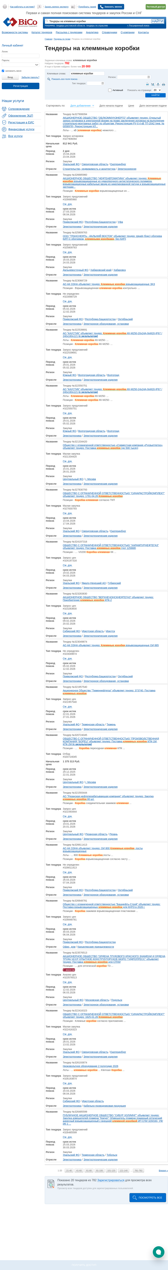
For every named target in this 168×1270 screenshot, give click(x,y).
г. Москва (90, 479)
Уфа (120, 222)
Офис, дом (69, 946)
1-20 (60, 1170)
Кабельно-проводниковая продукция (105, 1105)
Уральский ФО (71, 164)
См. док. (67, 204)
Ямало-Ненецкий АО (94, 583)
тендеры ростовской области (70, 25)
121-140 (124, 1170)
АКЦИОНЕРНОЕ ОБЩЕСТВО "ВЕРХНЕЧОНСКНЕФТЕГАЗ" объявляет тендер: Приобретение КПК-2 (108, 598)
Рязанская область (96, 834)
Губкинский (114, 583)
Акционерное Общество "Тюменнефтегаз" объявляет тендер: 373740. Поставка (109, 692)
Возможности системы (15, 32)
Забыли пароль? (30, 77)
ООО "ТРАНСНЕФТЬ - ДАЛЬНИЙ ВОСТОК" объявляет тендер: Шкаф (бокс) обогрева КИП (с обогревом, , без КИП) (112, 237)
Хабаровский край (100, 270)
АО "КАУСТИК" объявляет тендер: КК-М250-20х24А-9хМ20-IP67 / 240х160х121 (112, 335)
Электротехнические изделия (101, 226)
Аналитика (92, 32)
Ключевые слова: (56, 73)
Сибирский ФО (71, 631)
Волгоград (113, 375)
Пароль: (6, 60)
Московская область (97, 1000)
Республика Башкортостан (100, 222)
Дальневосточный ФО (75, 270)
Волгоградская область (91, 375)
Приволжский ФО (73, 222)
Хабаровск (119, 270)
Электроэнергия (127, 168)
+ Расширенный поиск (138, 25)
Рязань (113, 834)
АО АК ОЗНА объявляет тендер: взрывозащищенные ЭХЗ (109, 284)
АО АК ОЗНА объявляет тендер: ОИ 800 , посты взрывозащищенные (103, 850)
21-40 (69, 1170)
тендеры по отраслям (97, 25)
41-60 (79, 1170)
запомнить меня (11, 71)
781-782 (138, 1170)
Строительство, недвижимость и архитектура (89, 168)
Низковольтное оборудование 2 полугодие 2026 (90, 1066)
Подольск (116, 1000)
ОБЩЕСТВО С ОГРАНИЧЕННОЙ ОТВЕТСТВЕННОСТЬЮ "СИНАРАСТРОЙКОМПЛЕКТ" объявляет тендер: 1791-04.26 (114, 494)
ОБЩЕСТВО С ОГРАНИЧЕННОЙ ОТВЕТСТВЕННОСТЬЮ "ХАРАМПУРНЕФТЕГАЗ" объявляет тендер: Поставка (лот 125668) (111, 546)
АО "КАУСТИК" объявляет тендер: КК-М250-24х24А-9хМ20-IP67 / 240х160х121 (112, 390)
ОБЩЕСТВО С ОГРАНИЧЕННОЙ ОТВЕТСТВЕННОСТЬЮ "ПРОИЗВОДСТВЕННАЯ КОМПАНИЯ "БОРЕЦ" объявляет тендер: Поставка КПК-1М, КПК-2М (111, 741)
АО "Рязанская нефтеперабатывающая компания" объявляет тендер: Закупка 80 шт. (108, 798)
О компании (128, 32)
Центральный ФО (73, 479)
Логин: (5, 51)
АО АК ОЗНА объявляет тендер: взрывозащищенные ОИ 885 (111, 645)
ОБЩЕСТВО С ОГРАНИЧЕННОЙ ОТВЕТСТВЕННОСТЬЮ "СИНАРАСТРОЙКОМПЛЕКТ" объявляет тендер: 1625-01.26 (114, 1015)
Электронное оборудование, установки (106, 323)
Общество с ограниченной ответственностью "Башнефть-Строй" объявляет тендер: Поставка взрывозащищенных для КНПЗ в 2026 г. (111, 905)
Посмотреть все (150, 1197)
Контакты (143, 32)
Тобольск (112, 1154)
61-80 (89, 1170)
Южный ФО (69, 375)
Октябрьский (125, 319)
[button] (158, 1252)
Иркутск (110, 631)
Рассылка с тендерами (69, 32)
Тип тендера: (79, 83)
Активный (118, 90)
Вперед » (163, 1170)
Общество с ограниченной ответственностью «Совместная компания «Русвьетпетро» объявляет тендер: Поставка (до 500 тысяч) (113, 446)
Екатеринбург (118, 164)
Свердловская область (95, 164)
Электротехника (72, 226)
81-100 (99, 1170)
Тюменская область (93, 724)
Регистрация (20, 86)
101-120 (111, 1170)
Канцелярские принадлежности (95, 946)
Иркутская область (93, 631)
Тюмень (111, 724)
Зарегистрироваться (110, 1180)
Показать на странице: (139, 90)
